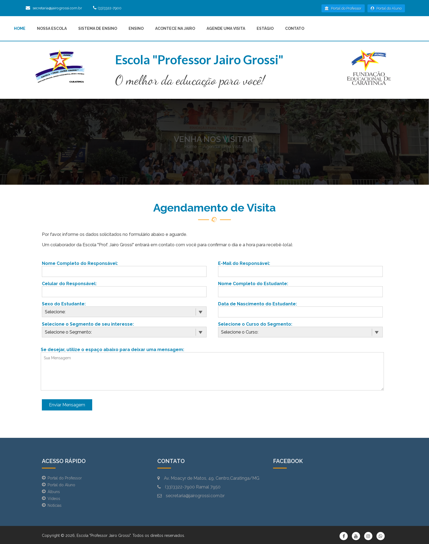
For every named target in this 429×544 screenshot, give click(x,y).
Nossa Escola (52, 28)
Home (19, 28)
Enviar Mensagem (67, 404)
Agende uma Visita (226, 28)
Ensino (136, 28)
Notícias (55, 505)
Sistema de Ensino (97, 28)
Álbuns (54, 492)
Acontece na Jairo (175, 28)
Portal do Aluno (386, 8)
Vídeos (54, 498)
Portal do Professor (343, 8)
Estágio (265, 28)
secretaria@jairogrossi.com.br (59, 8)
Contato (294, 28)
